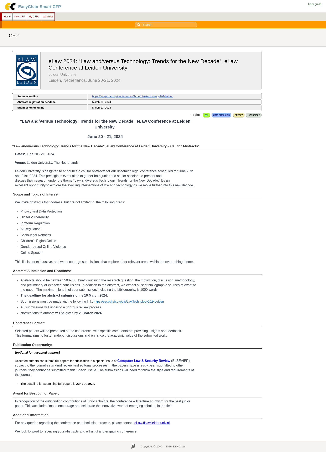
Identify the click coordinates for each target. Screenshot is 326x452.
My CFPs (34, 16)
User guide (314, 4)
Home (7, 16)
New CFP (19, 16)
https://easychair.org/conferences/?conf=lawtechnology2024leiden (132, 96)
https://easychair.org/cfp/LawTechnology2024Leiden (129, 301)
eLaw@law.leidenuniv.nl (152, 423)
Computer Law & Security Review (143, 361)
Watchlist (48, 16)
